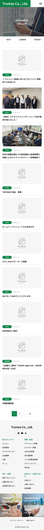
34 (30, 414)
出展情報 (22, 40)
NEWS (8, 40)
